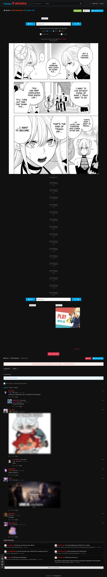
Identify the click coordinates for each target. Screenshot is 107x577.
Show (5, 368)
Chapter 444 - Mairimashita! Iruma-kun (64, 560)
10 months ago (22, 523)
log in (9, 376)
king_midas (11, 408)
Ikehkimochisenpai (62, 549)
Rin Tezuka (11, 389)
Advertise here (77, 347)
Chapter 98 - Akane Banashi (11, 551)
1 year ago (21, 469)
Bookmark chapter (97, 10)
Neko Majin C (12, 467)
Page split (78, 10)
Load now (55, 182)
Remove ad (44, 18)
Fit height (65, 34)
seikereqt (9, 555)
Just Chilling (16, 458)
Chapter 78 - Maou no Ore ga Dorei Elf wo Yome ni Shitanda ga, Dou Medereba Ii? (75, 545)
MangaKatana (57, 574)
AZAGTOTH (16, 398)
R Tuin (10, 476)
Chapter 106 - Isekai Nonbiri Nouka (13, 545)
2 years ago (21, 390)
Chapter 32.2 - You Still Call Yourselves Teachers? (67, 551)
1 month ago (25, 545)
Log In (101, 3)
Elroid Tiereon (61, 543)
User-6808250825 (11, 549)
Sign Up (94, 3)
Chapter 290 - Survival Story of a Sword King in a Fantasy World (20, 557)
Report (86, 10)
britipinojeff (11, 512)
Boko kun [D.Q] (12, 521)
